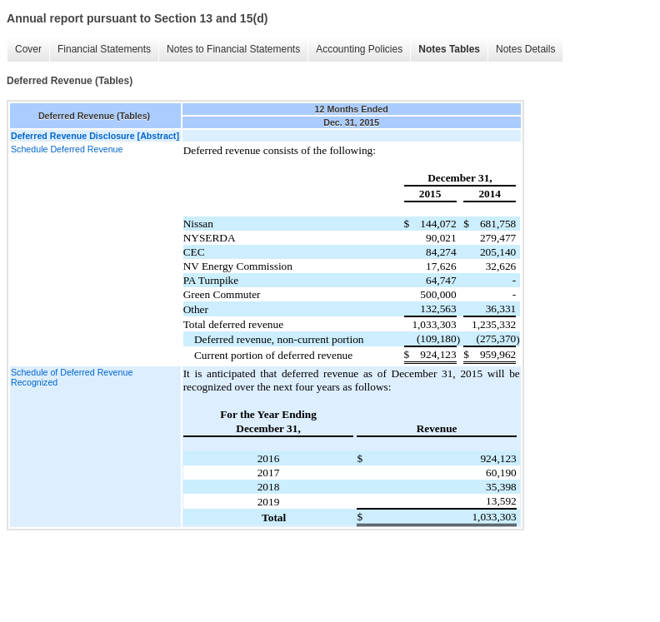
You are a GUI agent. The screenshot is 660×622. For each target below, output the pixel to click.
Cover (28, 49)
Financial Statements (104, 49)
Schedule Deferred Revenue (66, 149)
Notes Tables (449, 49)
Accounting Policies (359, 49)
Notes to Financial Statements (233, 49)
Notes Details (525, 49)
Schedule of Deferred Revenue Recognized (71, 377)
